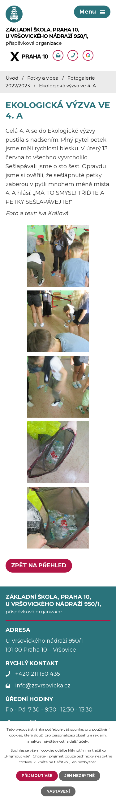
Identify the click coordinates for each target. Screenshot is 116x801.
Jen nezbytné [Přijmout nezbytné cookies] (79, 775)
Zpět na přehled (39, 565)
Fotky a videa (42, 78)
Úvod (12, 78)
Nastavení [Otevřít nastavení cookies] (58, 791)
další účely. (79, 741)
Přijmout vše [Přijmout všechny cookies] (37, 775)
